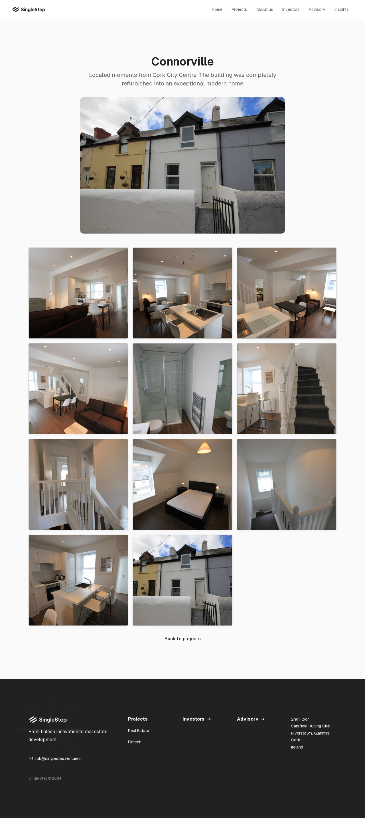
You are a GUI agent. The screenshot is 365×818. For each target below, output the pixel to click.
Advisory (317, 9)
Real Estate (138, 730)
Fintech (134, 742)
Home (217, 9)
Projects (239, 9)
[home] (28, 9)
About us (264, 9)
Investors (291, 9)
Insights (341, 9)
